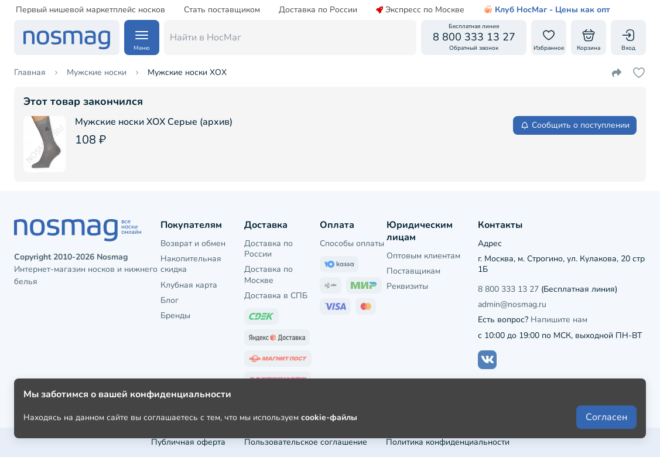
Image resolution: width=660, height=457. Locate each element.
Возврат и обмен (192, 243)
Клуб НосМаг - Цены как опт (546, 10)
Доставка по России (318, 10)
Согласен (606, 417)
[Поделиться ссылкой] (617, 73)
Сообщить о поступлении (575, 125)
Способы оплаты (352, 243)
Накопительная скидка (190, 264)
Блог (169, 300)
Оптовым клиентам (423, 255)
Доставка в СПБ (275, 295)
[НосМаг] (66, 37)
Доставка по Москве (268, 274)
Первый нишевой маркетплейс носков (90, 10)
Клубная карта (188, 285)
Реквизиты (407, 286)
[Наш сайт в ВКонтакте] (487, 359)
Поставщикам (413, 271)
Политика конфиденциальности (447, 442)
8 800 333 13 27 (508, 289)
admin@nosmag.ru (512, 304)
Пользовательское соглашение (305, 442)
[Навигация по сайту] (141, 37)
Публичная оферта (188, 442)
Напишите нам (559, 319)
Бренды (175, 315)
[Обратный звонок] (473, 37)
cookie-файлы (329, 416)
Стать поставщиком (222, 10)
